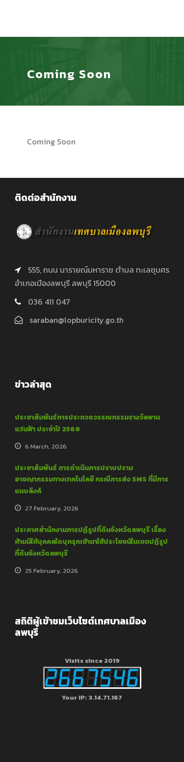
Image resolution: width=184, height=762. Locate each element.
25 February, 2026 (51, 570)
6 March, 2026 (46, 446)
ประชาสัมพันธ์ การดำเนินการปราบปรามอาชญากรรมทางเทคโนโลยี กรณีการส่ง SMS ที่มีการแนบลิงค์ (91, 480)
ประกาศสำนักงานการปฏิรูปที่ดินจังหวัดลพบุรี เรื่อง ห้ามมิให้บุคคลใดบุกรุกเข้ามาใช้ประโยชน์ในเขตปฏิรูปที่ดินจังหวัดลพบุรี (91, 542)
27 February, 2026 (52, 508)
